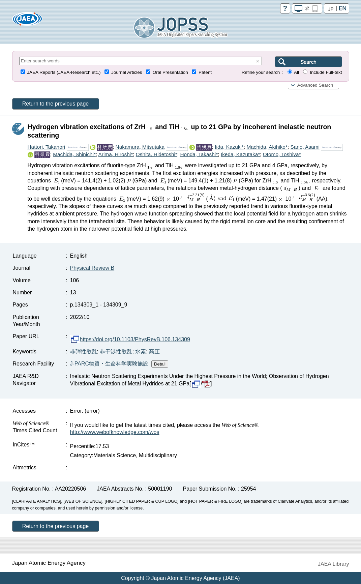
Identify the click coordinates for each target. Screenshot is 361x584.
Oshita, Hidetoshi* (156, 154)
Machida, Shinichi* (74, 154)
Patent (205, 72)
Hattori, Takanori (46, 147)
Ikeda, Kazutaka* (240, 154)
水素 (140, 351)
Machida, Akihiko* (266, 147)
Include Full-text (326, 72)
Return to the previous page (55, 104)
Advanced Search (315, 85)
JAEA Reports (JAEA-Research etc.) (63, 72)
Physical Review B (92, 268)
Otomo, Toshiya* (282, 154)
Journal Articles (126, 72)
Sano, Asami (304, 147)
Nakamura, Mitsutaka (140, 147)
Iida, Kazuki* (229, 147)
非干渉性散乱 (116, 351)
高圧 (154, 351)
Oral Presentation (170, 72)
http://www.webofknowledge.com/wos (114, 432)
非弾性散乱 (83, 351)
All (296, 72)
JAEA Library (333, 564)
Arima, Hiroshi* (115, 154)
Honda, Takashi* (199, 154)
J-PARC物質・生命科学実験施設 (109, 364)
